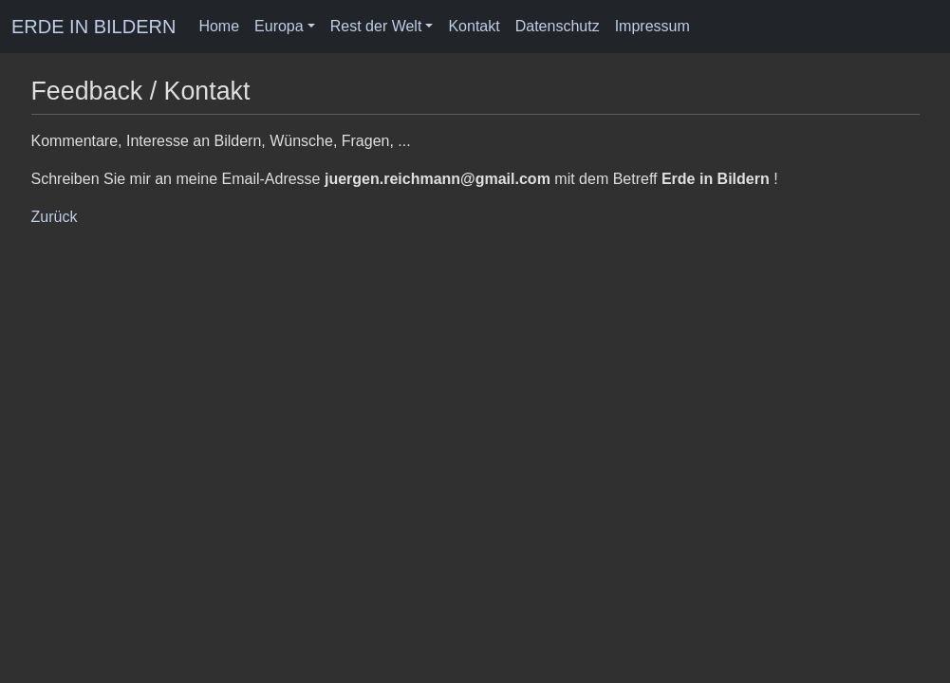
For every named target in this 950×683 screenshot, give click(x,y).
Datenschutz (557, 26)
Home (218, 26)
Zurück (54, 217)
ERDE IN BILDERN (93, 26)
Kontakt (473, 26)
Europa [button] (279, 26)
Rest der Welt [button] (376, 26)
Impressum (652, 26)
